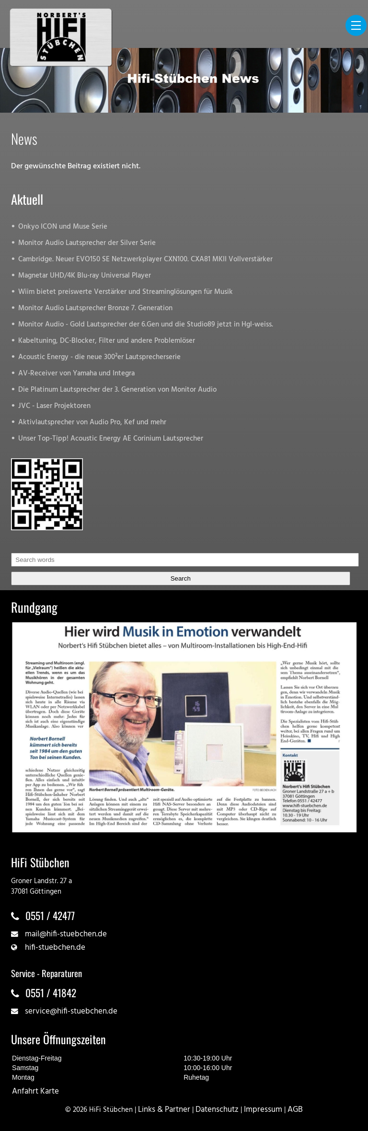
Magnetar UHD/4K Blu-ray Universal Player (84, 275)
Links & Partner (164, 1109)
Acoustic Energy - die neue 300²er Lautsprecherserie (99, 357)
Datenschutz (217, 1109)
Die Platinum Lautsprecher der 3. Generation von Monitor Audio (117, 390)
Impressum (263, 1109)
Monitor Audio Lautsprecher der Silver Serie (87, 243)
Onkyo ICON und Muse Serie (62, 227)
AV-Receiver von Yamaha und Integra (76, 373)
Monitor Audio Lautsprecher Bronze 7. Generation (95, 308)
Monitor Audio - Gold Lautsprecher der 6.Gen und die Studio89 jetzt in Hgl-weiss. (145, 324)
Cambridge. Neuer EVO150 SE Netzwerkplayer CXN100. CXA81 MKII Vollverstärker (145, 259)
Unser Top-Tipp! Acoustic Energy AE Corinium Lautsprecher (110, 438)
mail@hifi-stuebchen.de (66, 934)
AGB (295, 1109)
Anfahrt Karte (35, 1091)
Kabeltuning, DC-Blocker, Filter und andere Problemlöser (106, 341)
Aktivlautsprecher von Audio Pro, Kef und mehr (92, 422)
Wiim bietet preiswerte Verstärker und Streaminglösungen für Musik (125, 292)
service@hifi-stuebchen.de (71, 1011)
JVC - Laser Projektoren (54, 406)
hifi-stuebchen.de (55, 947)
